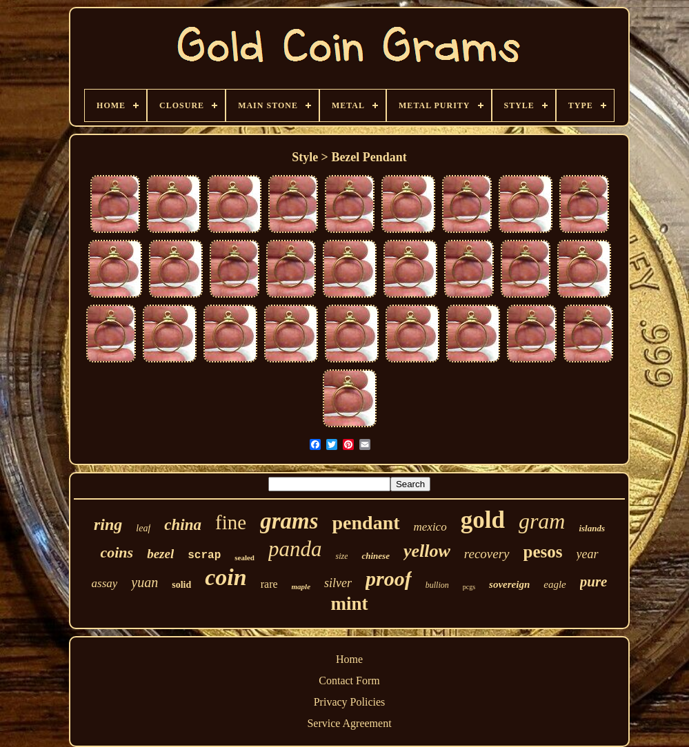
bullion (437, 585)
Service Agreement (349, 723)
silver (338, 583)
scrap (204, 555)
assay (105, 583)
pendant (365, 522)
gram (542, 521)
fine (230, 522)
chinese (375, 556)
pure (594, 581)
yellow (426, 551)
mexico (430, 526)
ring (108, 524)
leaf (143, 528)
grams (289, 521)
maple (301, 586)
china (182, 524)
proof (389, 578)
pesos (543, 551)
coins (116, 552)
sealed (244, 557)
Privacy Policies (350, 702)
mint (349, 603)
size (341, 556)
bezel (160, 553)
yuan (144, 582)
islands (592, 528)
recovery (487, 553)
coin (225, 577)
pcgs (469, 587)
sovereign (509, 584)
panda (295, 549)
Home (349, 659)
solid (181, 585)
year (588, 554)
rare (269, 584)
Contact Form (349, 680)
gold (483, 519)
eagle (554, 584)
